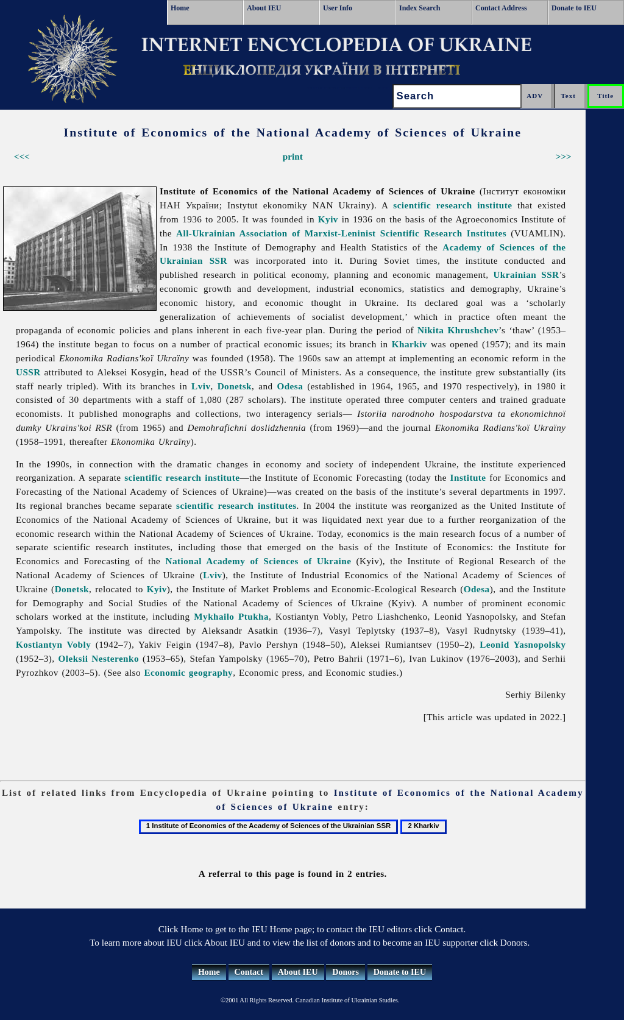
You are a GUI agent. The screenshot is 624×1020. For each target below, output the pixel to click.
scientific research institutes (236, 505)
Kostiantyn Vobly (53, 644)
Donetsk (235, 386)
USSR (28, 372)
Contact (249, 972)
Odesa (290, 386)
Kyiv (328, 219)
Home (180, 8)
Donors (345, 972)
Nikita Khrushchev (457, 330)
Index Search (419, 8)
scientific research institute (452, 205)
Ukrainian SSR (526, 274)
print (293, 156)
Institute (468, 477)
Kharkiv (409, 344)
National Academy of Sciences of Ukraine (259, 561)
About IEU (264, 8)
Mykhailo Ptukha (231, 616)
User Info (337, 8)
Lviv (200, 386)
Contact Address (501, 8)
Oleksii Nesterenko (98, 658)
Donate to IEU (574, 8)
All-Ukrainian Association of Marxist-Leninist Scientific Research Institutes (341, 233)
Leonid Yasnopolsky (523, 644)
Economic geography (188, 672)
